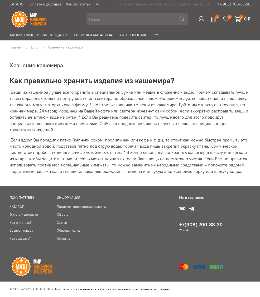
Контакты (64, 238)
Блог (35, 47)
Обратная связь (69, 230)
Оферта (62, 214)
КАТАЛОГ (17, 4)
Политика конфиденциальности (81, 206)
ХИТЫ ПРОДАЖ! (133, 35)
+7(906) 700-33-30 (233, 4)
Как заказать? (20, 238)
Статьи (62, 222)
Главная (16, 47)
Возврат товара (21, 230)
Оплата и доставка (46, 4)
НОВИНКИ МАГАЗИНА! (93, 35)
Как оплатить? (78, 4)
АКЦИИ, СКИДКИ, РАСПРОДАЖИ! (39, 35)
